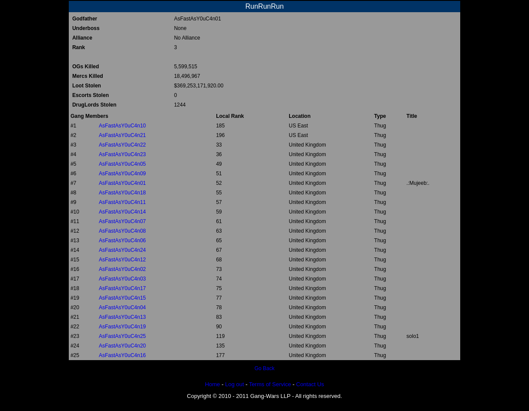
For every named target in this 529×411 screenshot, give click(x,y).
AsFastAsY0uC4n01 (122, 183)
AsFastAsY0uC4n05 (122, 164)
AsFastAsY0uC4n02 (122, 269)
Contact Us (310, 384)
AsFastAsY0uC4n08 (122, 231)
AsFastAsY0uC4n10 (122, 126)
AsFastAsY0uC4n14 (122, 212)
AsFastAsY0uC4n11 (122, 202)
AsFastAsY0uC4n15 (122, 298)
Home (212, 384)
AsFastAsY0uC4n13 (122, 317)
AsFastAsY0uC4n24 (122, 250)
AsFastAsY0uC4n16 (122, 355)
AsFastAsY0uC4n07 (122, 221)
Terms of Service (270, 384)
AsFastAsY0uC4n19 (122, 327)
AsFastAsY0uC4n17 (122, 288)
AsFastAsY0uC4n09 (122, 173)
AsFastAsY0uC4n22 (122, 145)
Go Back (264, 368)
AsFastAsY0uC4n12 (122, 260)
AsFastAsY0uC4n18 (122, 193)
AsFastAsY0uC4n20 (122, 346)
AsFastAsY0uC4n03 (122, 279)
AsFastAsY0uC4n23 (122, 154)
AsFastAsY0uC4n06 (122, 240)
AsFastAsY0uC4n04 (122, 307)
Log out (234, 384)
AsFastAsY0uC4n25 (122, 336)
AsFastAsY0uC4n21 (122, 135)
